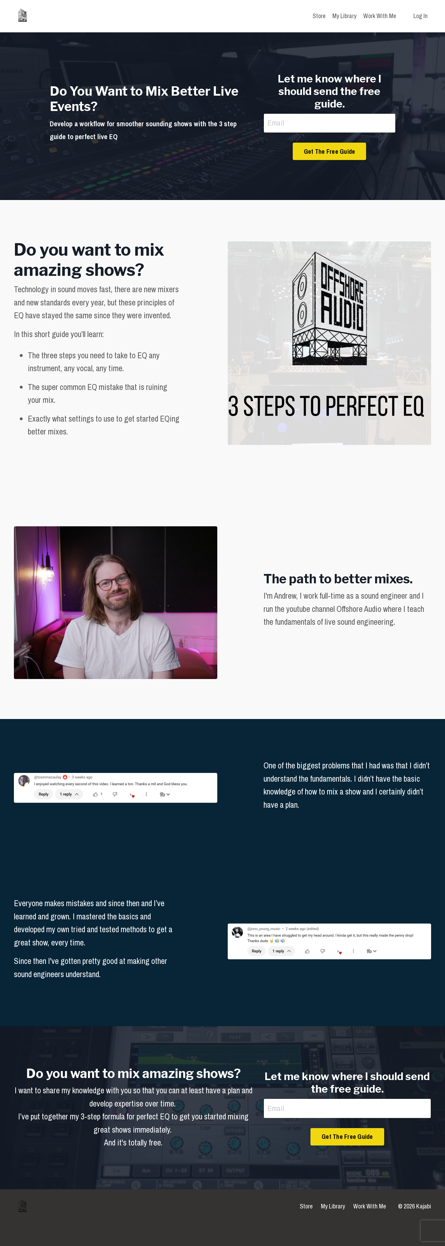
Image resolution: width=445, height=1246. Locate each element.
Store (319, 15)
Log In (420, 15)
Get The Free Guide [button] (329, 152)
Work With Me (379, 15)
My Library (344, 15)
